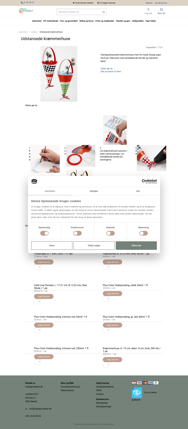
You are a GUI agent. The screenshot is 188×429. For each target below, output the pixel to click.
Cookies (100, 394)
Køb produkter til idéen (111, 71)
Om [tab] (138, 191)
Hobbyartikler (138, 21)
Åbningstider (102, 403)
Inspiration (23, 32)
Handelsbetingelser (105, 387)
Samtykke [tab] (50, 191)
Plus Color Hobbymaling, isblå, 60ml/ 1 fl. (125, 285)
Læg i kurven (43, 356)
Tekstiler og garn (123, 21)
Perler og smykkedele (104, 21)
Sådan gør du (107, 68)
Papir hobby (150, 21)
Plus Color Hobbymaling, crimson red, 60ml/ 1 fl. (61, 316)
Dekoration (37, 21)
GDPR (98, 390)
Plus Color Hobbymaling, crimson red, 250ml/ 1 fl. (61, 348)
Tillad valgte (94, 245)
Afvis (51, 245)
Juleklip (33, 32)
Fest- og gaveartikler (69, 21)
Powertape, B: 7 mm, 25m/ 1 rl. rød (53, 253)
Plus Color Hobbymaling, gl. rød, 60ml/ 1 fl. (126, 316)
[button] (104, 12)
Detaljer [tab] (94, 191)
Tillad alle (136, 245)
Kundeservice (161, 3)
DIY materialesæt (50, 21)
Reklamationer (67, 390)
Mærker (149, 3)
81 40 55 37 (28, 2)
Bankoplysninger (103, 406)
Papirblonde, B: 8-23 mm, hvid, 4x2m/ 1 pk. (126, 253)
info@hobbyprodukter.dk (40, 409)
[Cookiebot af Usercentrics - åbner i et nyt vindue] (144, 181)
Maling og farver (87, 21)
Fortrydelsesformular (70, 387)
